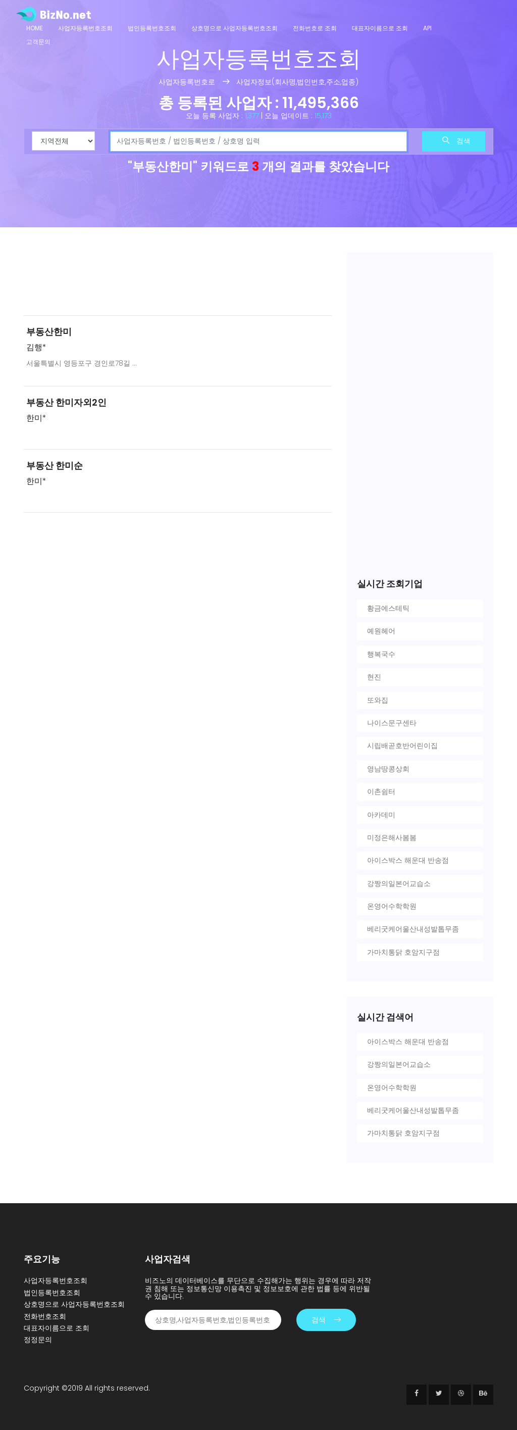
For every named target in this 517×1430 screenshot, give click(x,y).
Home (34, 28)
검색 (456, 141)
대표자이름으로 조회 (380, 28)
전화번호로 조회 (315, 28)
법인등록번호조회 (152, 28)
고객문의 (38, 41)
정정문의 (38, 1340)
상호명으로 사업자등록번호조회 (234, 28)
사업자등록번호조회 (85, 28)
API (427, 28)
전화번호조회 (45, 1316)
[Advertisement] (178, 280)
